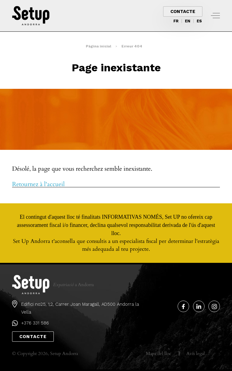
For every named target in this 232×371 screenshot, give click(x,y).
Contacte (182, 11)
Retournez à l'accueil (38, 184)
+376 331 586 (35, 323)
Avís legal (195, 353)
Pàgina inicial (98, 46)
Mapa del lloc (158, 353)
